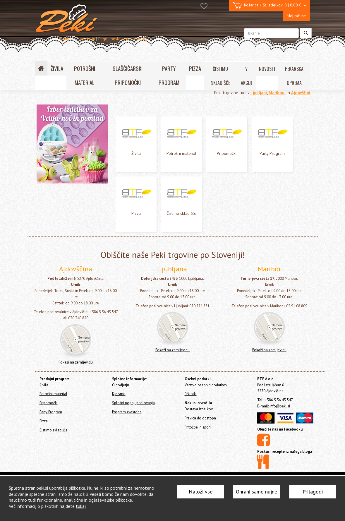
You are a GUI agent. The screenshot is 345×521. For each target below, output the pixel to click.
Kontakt (140, 39)
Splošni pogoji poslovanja (133, 438)
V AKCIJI (246, 75)
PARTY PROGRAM (169, 75)
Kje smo (119, 429)
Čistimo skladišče (52, 160)
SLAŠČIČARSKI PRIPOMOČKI (128, 75)
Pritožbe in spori (198, 462)
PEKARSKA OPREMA (294, 75)
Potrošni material (52, 128)
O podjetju (85, 39)
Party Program (49, 144)
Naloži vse (200, 491)
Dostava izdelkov (199, 444)
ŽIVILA (57, 68)
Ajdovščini (300, 92)
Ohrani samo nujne (256, 491)
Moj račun (296, 15)
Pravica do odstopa (200, 453)
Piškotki (191, 429)
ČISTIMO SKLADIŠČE (220, 75)
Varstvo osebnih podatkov (206, 420)
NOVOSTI (267, 68)
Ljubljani (258, 92)
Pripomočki (46, 136)
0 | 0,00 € (269, 5)
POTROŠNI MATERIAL (84, 75)
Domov (66, 39)
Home (47, 108)
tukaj (81, 506)
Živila (41, 121)
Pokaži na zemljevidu (76, 397)
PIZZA (195, 68)
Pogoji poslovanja (114, 39)
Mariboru (277, 92)
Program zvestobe (127, 447)
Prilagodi (313, 491)
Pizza (41, 152)
